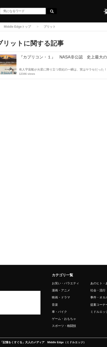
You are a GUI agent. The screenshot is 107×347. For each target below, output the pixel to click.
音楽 (55, 304)
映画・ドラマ (61, 297)
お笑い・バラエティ (65, 283)
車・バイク (59, 312)
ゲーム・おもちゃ (64, 319)
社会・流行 (97, 290)
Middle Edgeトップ (17, 26)
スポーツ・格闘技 (64, 326)
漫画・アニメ (61, 290)
